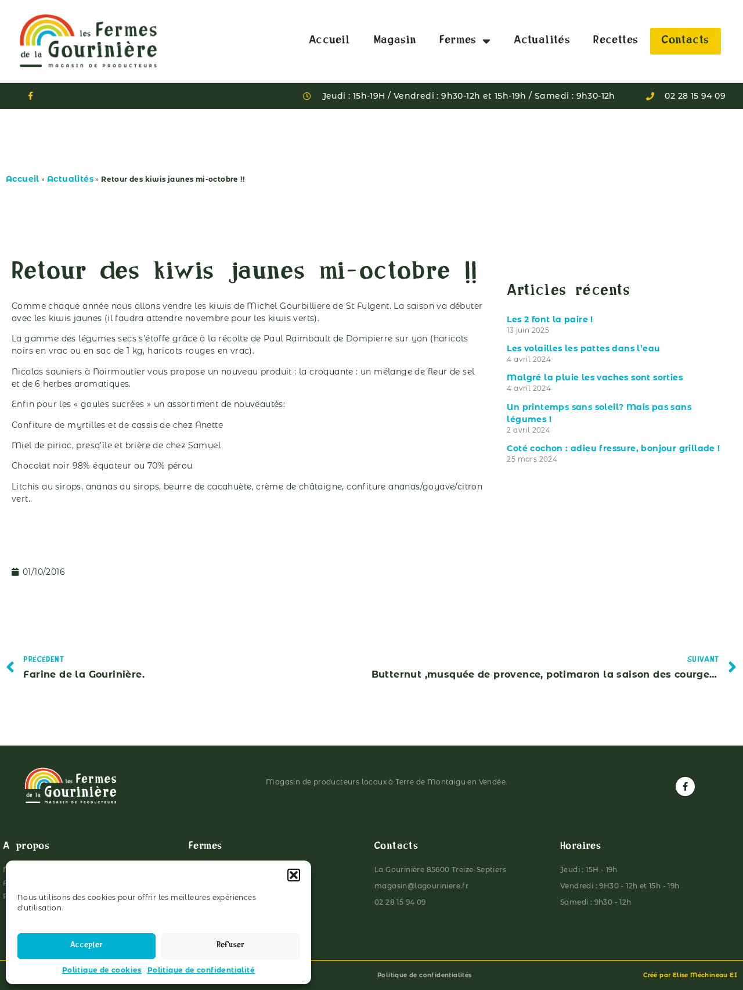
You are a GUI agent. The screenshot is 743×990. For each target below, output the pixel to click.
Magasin (395, 41)
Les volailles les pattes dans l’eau (583, 348)
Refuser (230, 946)
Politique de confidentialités (424, 975)
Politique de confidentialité (201, 970)
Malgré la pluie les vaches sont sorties (595, 377)
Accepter (86, 946)
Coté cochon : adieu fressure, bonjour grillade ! (613, 448)
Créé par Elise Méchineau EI (690, 975)
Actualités (542, 41)
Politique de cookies (102, 970)
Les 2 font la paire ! (550, 319)
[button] (294, 875)
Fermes (464, 41)
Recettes (615, 41)
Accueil (330, 41)
